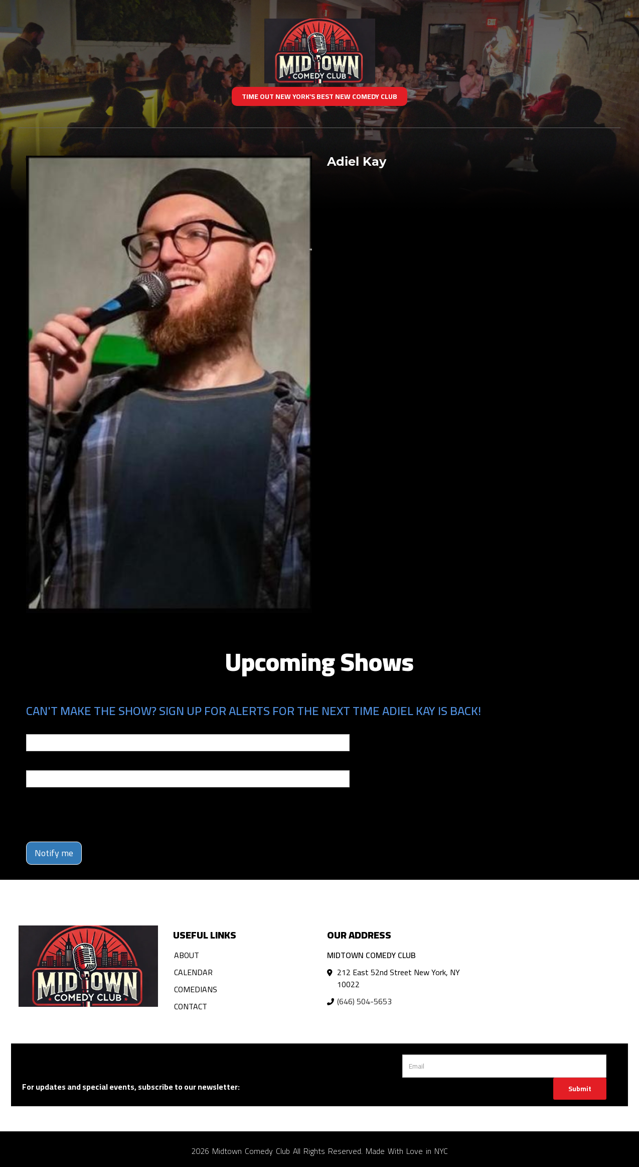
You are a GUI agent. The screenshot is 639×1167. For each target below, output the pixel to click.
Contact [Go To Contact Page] (190, 1006)
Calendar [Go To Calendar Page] (193, 972)
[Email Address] (504, 1066)
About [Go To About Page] (186, 955)
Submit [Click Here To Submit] (579, 1088)
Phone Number (50, 763)
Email (35, 727)
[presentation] (102, 814)
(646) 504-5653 (364, 1001)
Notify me (54, 853)
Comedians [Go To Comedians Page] (195, 989)
